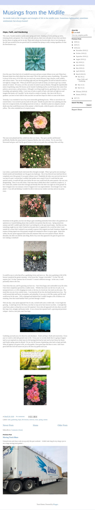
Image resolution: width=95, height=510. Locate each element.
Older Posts (62, 425)
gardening (14, 419)
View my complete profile (80, 35)
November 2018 (81, 50)
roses (36, 419)
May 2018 (79, 68)
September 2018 (81, 56)
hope (19, 419)
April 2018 (79, 71)
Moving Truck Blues (10, 437)
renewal (31, 419)
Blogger (55, 504)
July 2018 (79, 62)
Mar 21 (80, 85)
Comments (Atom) (17, 430)
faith (9, 419)
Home (35, 425)
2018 (76, 48)
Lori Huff (77, 32)
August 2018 (80, 59)
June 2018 (79, 65)
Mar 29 (80, 77)
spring (41, 419)
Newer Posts (8, 425)
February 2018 (80, 91)
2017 (76, 98)
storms (45, 419)
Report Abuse (77, 110)
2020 (76, 42)
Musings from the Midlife (34, 12)
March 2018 (80, 74)
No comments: (20, 416)
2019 (76, 45)
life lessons (25, 419)
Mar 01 (80, 88)
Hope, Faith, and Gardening (15, 32)
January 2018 (80, 94)
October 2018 (80, 53)
